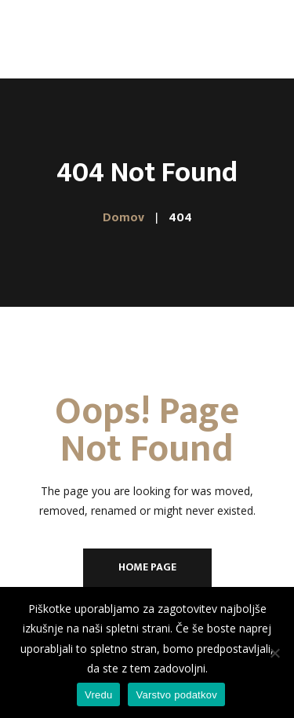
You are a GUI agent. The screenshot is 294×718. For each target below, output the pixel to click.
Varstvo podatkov (176, 695)
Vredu (98, 695)
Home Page (147, 567)
